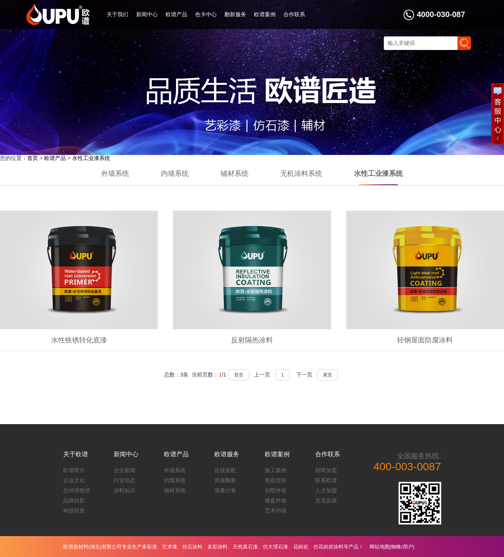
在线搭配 (225, 470)
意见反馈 (326, 500)
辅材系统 (235, 173)
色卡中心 (206, 14)
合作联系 (294, 14)
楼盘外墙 (276, 500)
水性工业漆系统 (91, 158)
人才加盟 (326, 490)
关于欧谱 (75, 454)
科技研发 (74, 510)
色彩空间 (276, 480)
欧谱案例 (265, 14)
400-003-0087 (407, 467)
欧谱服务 (226, 454)
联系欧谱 (326, 480)
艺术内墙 (276, 510)
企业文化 (74, 480)
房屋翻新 (225, 480)
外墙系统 (115, 173)
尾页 (327, 375)
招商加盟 (326, 470)
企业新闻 (124, 470)
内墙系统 (175, 173)
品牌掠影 (74, 500)
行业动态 (124, 480)
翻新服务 (235, 14)
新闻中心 (147, 14)
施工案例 (276, 470)
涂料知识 (124, 490)
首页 (32, 158)
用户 (408, 547)
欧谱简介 (74, 470)
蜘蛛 (396, 547)
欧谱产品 (176, 14)
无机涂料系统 (301, 173)
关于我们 (117, 14)
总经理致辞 (76, 490)
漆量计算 (225, 490)
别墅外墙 (276, 490)
